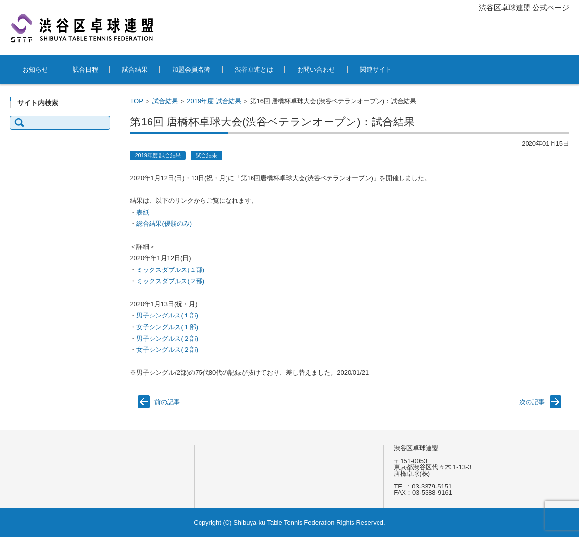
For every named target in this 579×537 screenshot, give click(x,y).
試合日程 (85, 69)
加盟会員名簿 (191, 69)
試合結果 (135, 69)
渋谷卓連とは (254, 69)
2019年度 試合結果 (214, 101)
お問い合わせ (316, 69)
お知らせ (35, 69)
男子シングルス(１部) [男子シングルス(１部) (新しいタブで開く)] (167, 315)
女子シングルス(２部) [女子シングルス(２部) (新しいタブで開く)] (167, 349)
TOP (136, 101)
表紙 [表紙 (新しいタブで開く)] (142, 212)
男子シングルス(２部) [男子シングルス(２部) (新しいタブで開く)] (167, 338)
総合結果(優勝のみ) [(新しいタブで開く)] (164, 223)
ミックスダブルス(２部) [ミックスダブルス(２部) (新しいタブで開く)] (170, 281)
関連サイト (376, 69)
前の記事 (167, 402)
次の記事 (532, 402)
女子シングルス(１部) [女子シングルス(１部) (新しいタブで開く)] (167, 327)
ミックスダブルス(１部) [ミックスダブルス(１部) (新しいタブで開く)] (171, 269)
